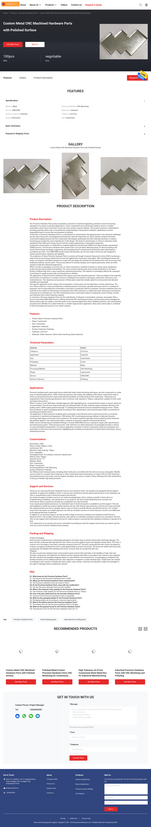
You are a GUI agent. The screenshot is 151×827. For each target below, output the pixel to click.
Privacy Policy (86, 818)
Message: (74, 704)
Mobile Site (73, 818)
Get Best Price (13, 44)
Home (5, 13)
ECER (115, 822)
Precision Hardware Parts (28, 13)
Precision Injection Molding (84, 789)
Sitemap (63, 818)
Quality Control (51, 788)
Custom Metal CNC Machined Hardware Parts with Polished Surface (20, 673)
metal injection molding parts (75, 619)
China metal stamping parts (43, 822)
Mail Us (35, 44)
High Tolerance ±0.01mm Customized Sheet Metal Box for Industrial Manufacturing (93, 673)
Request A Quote (137, 77)
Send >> (110, 809)
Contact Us (50, 793)
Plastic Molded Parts (82, 784)
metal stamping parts (48, 619)
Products (13, 13)
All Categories (80, 793)
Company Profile (52, 779)
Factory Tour (51, 784)
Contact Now (78, 758)
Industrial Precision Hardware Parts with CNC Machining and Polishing (130, 673)
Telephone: (74, 744)
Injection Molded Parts (83, 779)
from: (72, 732)
